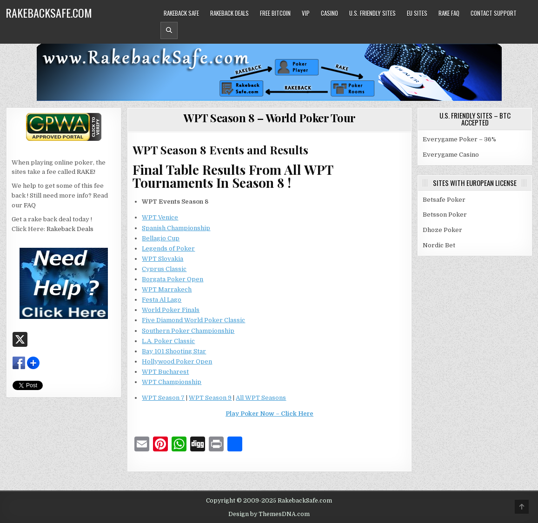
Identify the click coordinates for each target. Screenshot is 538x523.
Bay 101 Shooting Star (174, 351)
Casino (329, 13)
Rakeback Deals (229, 13)
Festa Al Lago (161, 299)
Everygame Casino (451, 154)
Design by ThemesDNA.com (269, 514)
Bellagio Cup (160, 238)
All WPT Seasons (261, 397)
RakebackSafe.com (49, 12)
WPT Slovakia (162, 258)
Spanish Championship (176, 228)
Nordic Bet (439, 245)
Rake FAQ (448, 13)
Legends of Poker (168, 248)
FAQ (30, 205)
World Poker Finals (170, 309)
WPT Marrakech (167, 289)
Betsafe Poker (444, 199)
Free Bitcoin (275, 13)
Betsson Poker (445, 214)
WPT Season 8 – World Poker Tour (269, 117)
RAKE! (86, 171)
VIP (306, 13)
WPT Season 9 (210, 397)
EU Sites (417, 13)
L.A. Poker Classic (168, 341)
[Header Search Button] (169, 30)
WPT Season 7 (163, 397)
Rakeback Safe (181, 13)
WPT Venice (160, 217)
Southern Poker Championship (188, 330)
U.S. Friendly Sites (372, 13)
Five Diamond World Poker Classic (193, 320)
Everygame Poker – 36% (459, 139)
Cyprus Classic (164, 268)
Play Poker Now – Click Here (269, 413)
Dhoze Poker (442, 229)
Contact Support (494, 13)
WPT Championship (171, 381)
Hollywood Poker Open (177, 361)
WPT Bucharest (165, 371)
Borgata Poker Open (172, 279)
